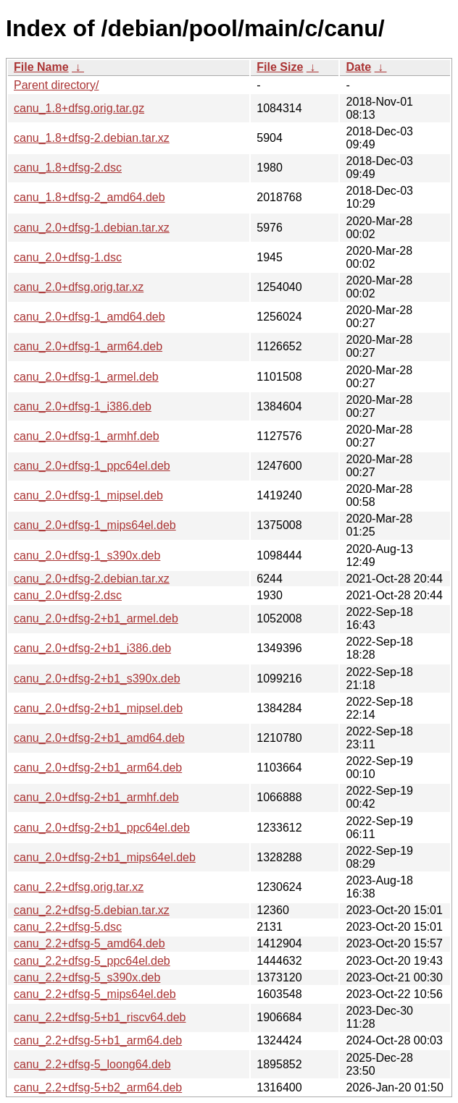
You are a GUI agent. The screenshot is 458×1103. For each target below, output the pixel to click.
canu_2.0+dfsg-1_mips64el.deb (95, 525)
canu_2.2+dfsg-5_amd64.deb (89, 943)
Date (358, 67)
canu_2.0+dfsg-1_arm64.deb (88, 346)
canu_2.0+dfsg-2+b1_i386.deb (92, 648)
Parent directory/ (56, 85)
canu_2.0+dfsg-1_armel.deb (86, 377)
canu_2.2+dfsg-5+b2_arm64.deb (98, 1087)
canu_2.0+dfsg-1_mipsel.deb (88, 495)
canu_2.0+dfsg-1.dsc (68, 257)
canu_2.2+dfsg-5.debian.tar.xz (92, 910)
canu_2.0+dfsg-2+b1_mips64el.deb (105, 857)
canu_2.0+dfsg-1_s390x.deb (87, 555)
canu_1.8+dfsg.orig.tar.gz (79, 108)
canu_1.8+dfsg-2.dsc (68, 167)
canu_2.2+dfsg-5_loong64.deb (92, 1064)
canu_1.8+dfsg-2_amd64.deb (89, 197)
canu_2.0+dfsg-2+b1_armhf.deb (96, 797)
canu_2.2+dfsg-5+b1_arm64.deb (98, 1040)
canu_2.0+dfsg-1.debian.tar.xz (92, 227)
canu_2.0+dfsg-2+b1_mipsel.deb (98, 708)
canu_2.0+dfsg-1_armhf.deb (86, 436)
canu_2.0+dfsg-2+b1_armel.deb (96, 618)
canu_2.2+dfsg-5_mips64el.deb (95, 994)
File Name (41, 67)
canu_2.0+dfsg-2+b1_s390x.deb (97, 678)
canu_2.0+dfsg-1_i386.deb (82, 406)
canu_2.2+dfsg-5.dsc (68, 927)
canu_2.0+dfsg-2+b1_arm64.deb (98, 767)
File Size (280, 67)
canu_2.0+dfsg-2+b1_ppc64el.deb (102, 827)
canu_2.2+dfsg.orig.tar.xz (78, 887)
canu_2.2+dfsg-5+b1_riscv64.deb (100, 1017)
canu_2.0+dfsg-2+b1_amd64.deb (99, 738)
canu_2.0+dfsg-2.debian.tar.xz (92, 578)
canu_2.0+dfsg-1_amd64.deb (89, 316)
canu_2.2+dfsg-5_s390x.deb (87, 977)
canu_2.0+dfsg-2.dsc (68, 595)
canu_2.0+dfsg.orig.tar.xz (78, 287)
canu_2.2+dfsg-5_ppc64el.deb (92, 961)
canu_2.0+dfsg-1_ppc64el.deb (92, 466)
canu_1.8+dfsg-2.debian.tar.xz (92, 138)
